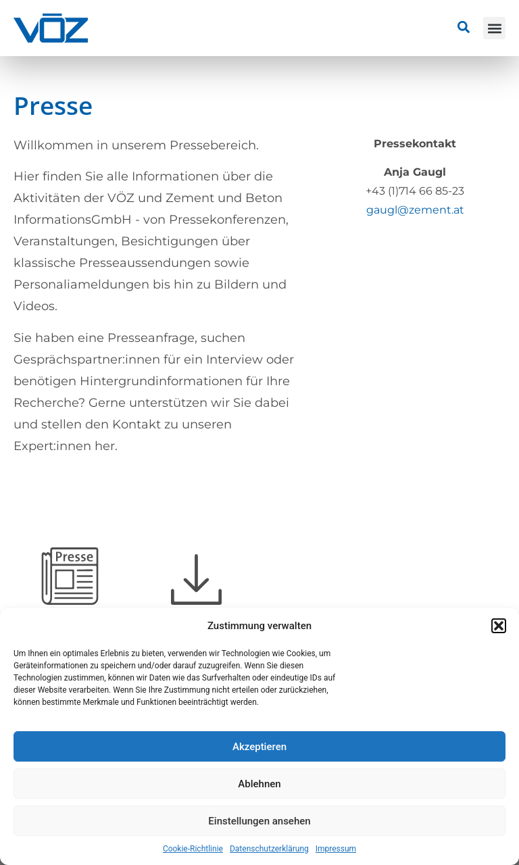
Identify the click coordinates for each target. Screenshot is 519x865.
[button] (498, 626)
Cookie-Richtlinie (193, 849)
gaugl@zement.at (415, 209)
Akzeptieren (259, 747)
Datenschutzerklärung (269, 849)
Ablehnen (259, 784)
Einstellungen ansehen (259, 821)
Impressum (336, 849)
